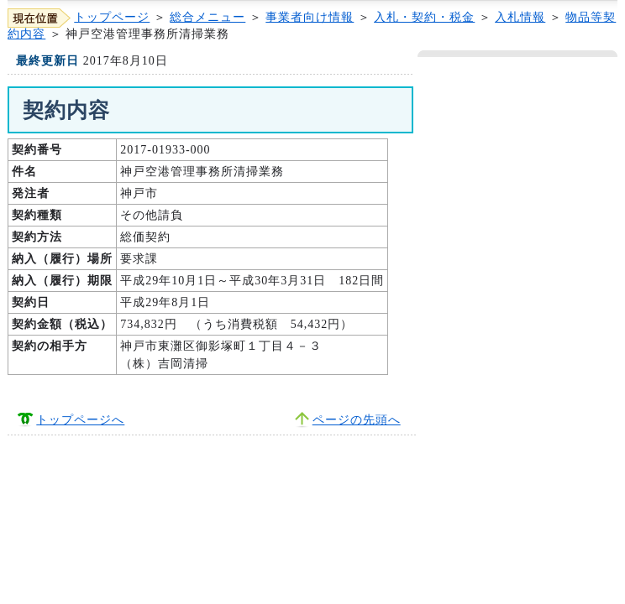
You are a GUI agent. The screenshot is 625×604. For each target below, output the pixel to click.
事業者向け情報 (309, 17)
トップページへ (80, 420)
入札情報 (520, 17)
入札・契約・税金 (424, 17)
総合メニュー (207, 17)
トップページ (112, 17)
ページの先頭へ (356, 420)
